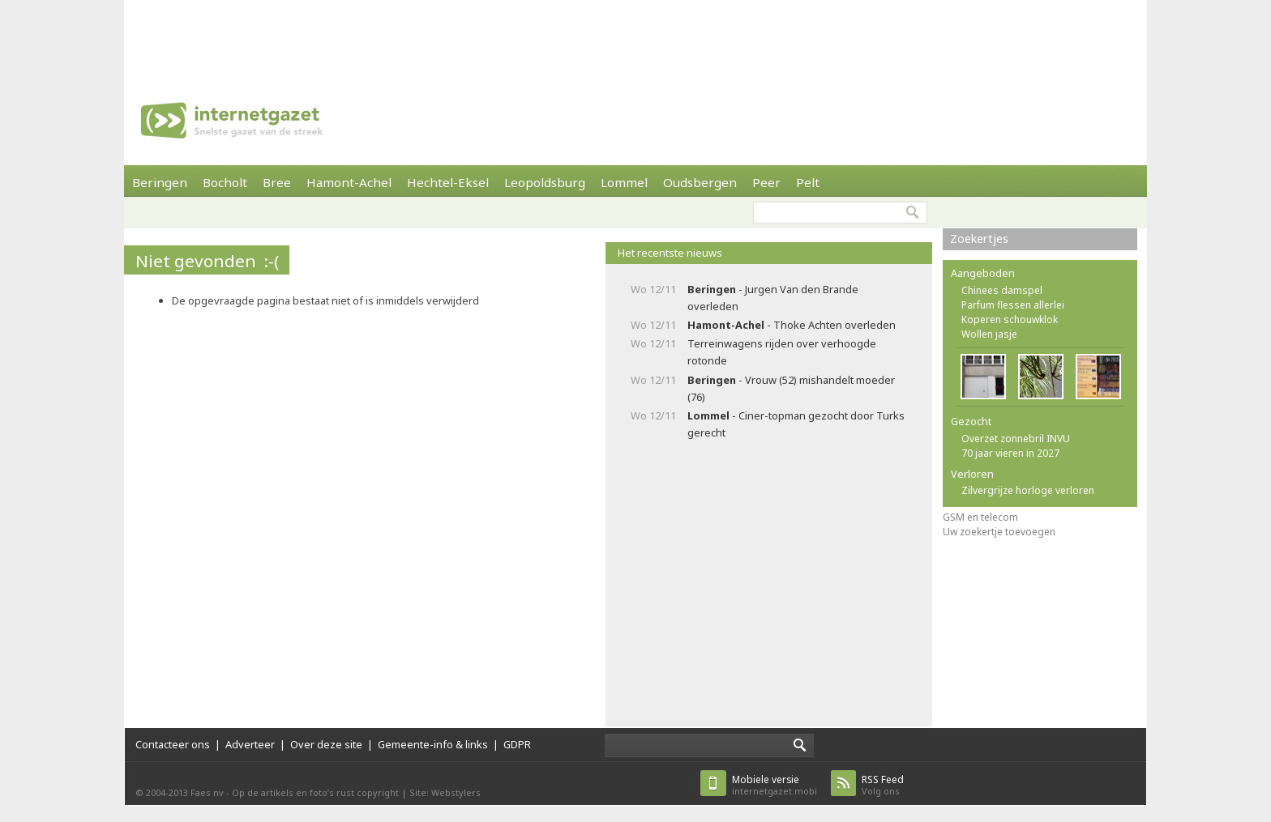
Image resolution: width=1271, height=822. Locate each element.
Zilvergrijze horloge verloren (1027, 490)
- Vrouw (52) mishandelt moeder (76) (791, 388)
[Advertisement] (635, 36)
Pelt (808, 182)
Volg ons (883, 785)
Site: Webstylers (445, 792)
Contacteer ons (172, 744)
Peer (766, 182)
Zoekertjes (979, 238)
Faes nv (207, 792)
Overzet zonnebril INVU (1015, 438)
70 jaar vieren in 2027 (1010, 453)
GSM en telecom (980, 517)
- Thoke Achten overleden (791, 324)
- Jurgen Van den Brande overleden (772, 297)
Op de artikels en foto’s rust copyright (315, 792)
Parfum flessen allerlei (1012, 305)
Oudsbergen (700, 182)
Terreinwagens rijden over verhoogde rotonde (781, 352)
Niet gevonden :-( (207, 260)
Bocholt (225, 182)
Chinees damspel (1001, 290)
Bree (277, 182)
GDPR (517, 744)
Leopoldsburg (544, 182)
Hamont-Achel (349, 182)
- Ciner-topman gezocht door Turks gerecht (796, 424)
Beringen (159, 182)
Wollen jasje (989, 334)
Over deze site (326, 744)
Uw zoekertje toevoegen (999, 532)
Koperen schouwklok (1009, 319)
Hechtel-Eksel (448, 182)
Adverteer (250, 744)
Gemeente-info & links (433, 744)
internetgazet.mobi (774, 785)
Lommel (624, 182)
